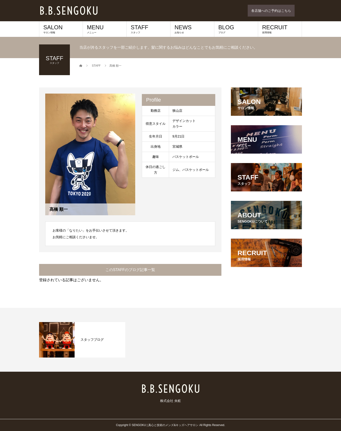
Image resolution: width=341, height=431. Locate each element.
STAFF (148, 29)
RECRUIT (280, 29)
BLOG (236, 29)
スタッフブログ (92, 339)
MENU (104, 29)
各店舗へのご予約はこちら (271, 11)
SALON (61, 29)
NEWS (192, 29)
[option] (82, 340)
